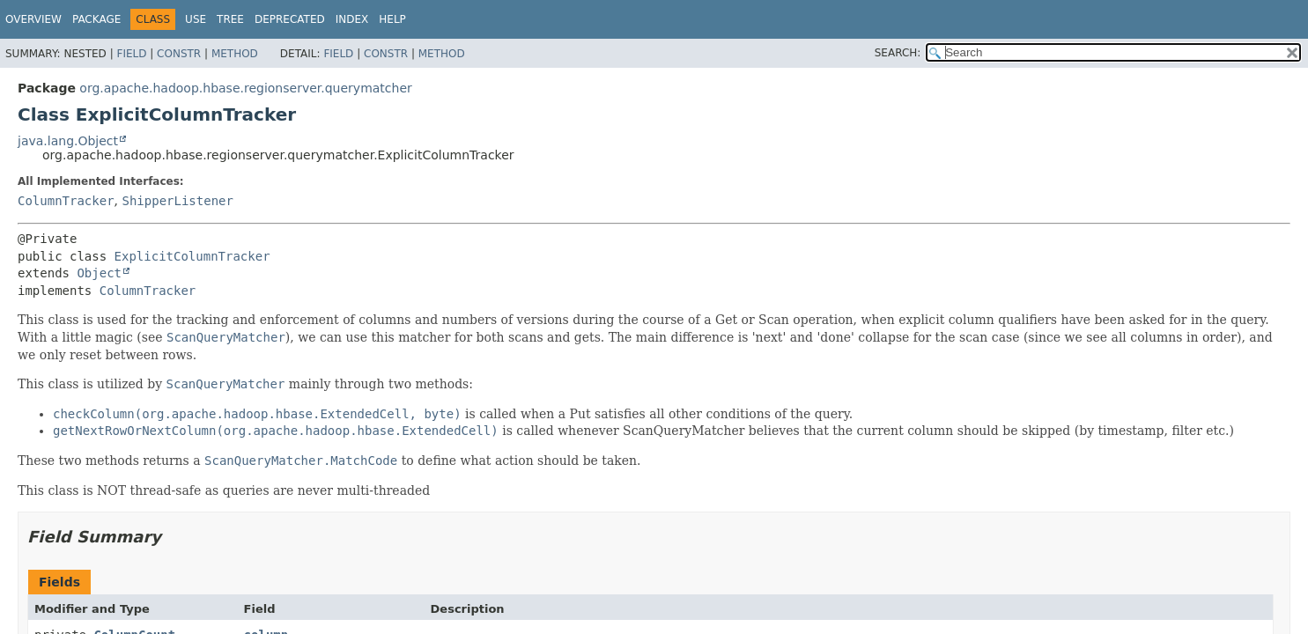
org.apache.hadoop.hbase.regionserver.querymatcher (245, 88)
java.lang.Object (68, 141)
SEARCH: (898, 53)
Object (99, 273)
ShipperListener (177, 201)
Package (96, 19)
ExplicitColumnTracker (192, 256)
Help (392, 19)
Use (195, 19)
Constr (179, 54)
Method (234, 54)
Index (352, 19)
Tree (230, 19)
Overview (33, 19)
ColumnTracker (66, 201)
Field (131, 54)
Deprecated (290, 19)
